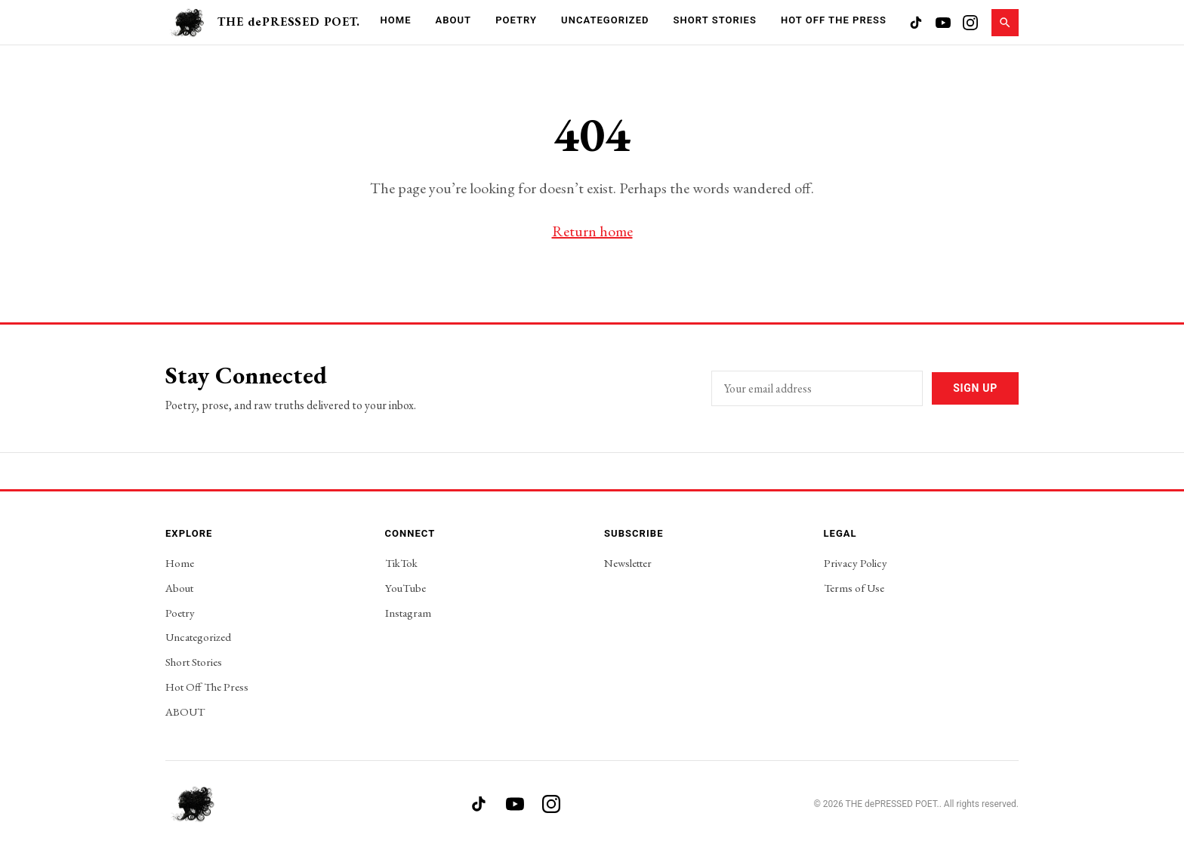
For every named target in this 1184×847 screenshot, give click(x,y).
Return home (592, 231)
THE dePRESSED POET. (288, 21)
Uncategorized (605, 20)
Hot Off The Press (833, 20)
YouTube (405, 588)
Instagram (408, 612)
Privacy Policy (855, 563)
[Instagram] (970, 23)
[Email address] (817, 388)
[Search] (1005, 22)
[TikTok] (916, 23)
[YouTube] (943, 23)
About (454, 20)
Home (395, 20)
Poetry (516, 20)
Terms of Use (854, 588)
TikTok (401, 563)
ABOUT (185, 711)
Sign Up (975, 388)
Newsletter (628, 563)
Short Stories (715, 20)
